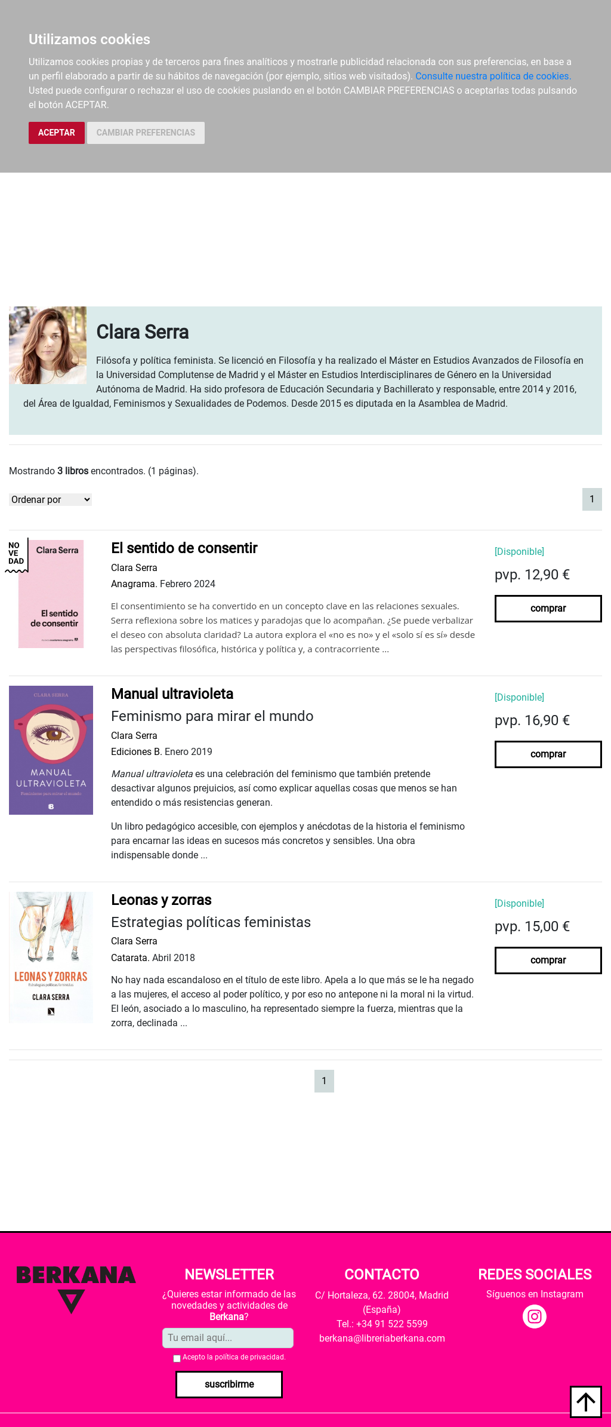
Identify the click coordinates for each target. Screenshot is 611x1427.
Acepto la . (234, 1357)
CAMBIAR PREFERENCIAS (146, 132)
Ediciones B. (136, 751)
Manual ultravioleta (172, 694)
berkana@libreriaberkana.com (382, 1338)
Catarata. (130, 957)
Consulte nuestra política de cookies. (493, 76)
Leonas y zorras (161, 900)
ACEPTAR (56, 132)
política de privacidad (249, 1357)
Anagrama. (134, 584)
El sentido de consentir (184, 548)
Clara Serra (134, 567)
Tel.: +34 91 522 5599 (382, 1324)
